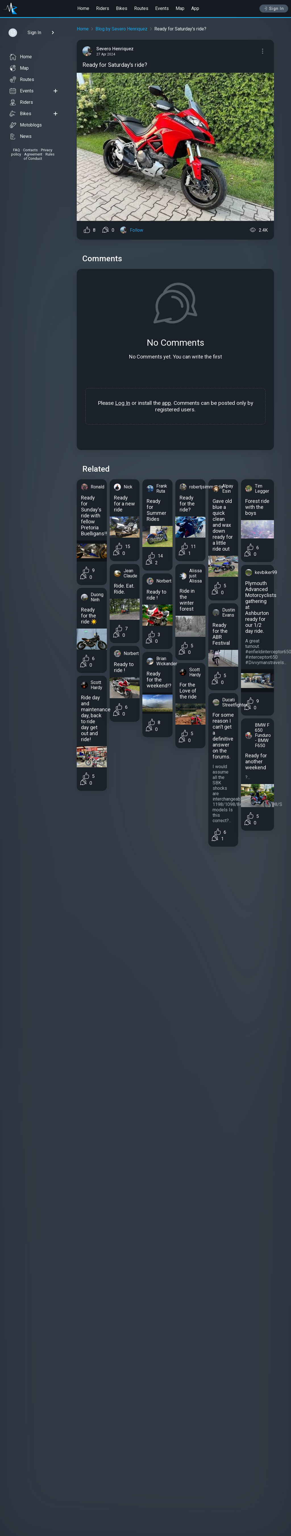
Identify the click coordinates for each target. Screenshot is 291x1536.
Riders (102, 8)
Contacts (30, 150)
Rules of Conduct (39, 156)
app (166, 403)
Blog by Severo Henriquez (121, 29)
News (21, 136)
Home (83, 8)
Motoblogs (26, 125)
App (195, 8)
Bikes (121, 8)
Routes (141, 8)
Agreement (33, 154)
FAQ (16, 150)
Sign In (274, 8)
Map (180, 8)
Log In (122, 403)
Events (162, 8)
